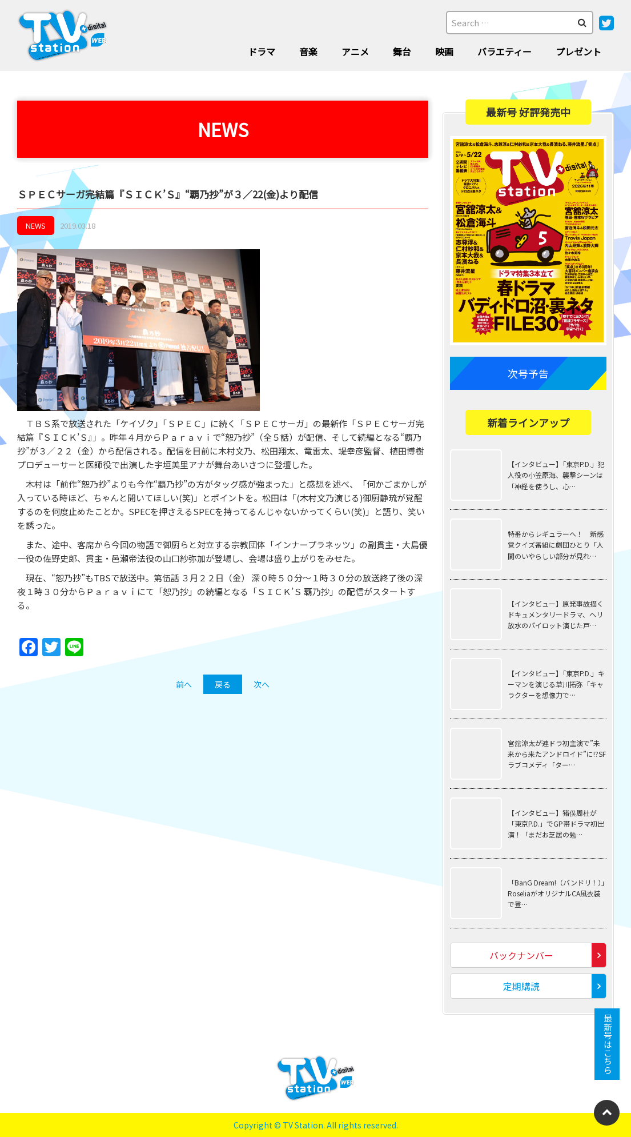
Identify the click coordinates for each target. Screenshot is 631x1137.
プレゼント (578, 51)
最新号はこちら (607, 1044)
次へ (262, 684)
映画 (444, 51)
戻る (223, 684)
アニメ (355, 51)
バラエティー (504, 51)
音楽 (308, 51)
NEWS (36, 225)
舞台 (402, 51)
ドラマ (261, 51)
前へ (184, 684)
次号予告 (528, 373)
